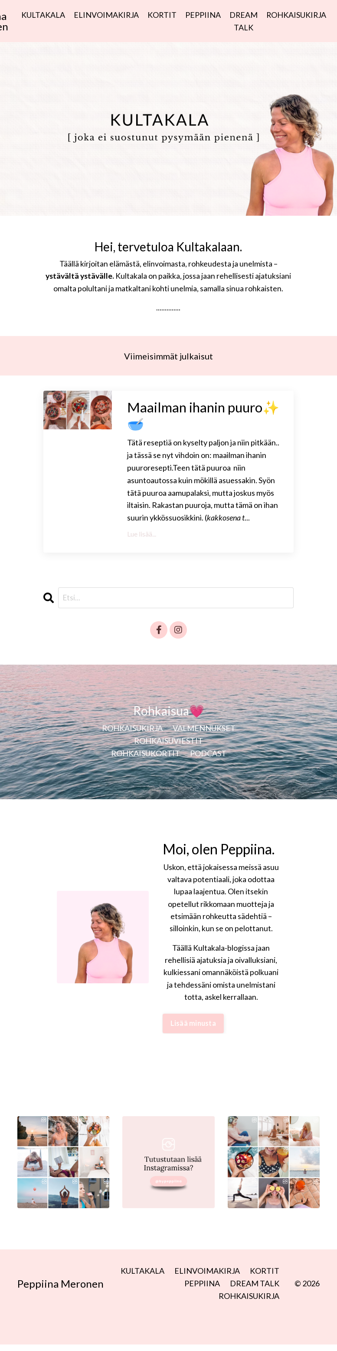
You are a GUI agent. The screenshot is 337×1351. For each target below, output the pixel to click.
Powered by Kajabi (294, 1328)
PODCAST (208, 759)
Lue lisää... (141, 539)
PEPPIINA (202, 15)
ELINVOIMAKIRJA (105, 15)
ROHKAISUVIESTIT (168, 746)
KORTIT (161, 15)
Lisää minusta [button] (192, 1030)
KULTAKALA (42, 15)
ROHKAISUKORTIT (145, 759)
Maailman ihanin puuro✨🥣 (184, 419)
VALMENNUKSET (204, 734)
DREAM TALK (243, 21)
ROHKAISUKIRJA (296, 15)
